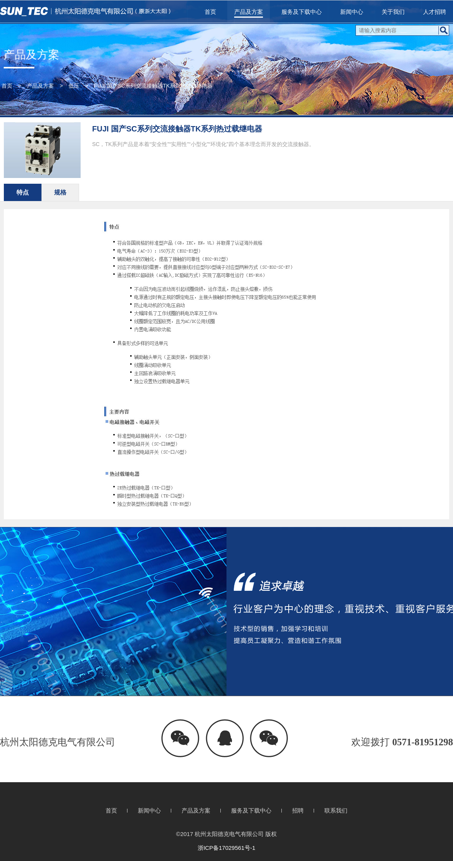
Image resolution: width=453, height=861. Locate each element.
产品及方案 (248, 11)
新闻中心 (351, 11)
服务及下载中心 (301, 11)
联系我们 (335, 810)
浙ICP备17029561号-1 (226, 847)
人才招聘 (434, 11)
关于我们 (393, 11)
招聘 (298, 810)
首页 (210, 11)
